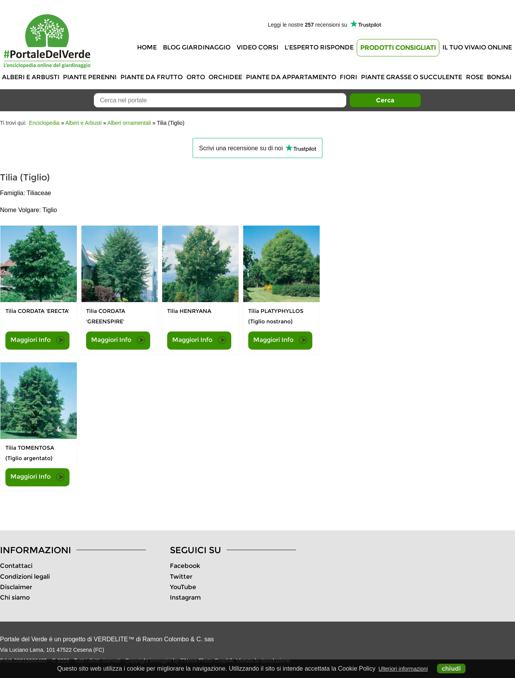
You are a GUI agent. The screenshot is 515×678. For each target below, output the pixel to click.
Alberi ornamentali (129, 123)
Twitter (181, 576)
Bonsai (499, 77)
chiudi (451, 668)
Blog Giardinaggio (196, 47)
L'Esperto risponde (319, 47)
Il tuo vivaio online (477, 47)
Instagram (185, 597)
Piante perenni (90, 77)
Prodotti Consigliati (398, 47)
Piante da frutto (151, 77)
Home (147, 47)
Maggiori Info (37, 340)
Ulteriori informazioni (403, 669)
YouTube (183, 587)
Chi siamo (15, 597)
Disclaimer (16, 587)
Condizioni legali (25, 576)
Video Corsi (257, 47)
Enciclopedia (44, 123)
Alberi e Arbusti (30, 77)
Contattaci (16, 565)
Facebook (185, 565)
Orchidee (225, 77)
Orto (195, 77)
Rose (474, 77)
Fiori (348, 77)
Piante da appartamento (291, 77)
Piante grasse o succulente (411, 77)
